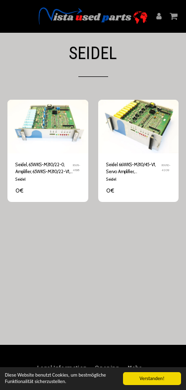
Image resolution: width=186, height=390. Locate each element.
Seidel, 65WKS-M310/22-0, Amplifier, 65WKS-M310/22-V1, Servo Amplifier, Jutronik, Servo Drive (42, 168)
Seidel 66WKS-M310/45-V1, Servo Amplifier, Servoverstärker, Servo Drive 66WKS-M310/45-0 (133, 168)
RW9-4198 (76, 167)
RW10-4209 (166, 167)
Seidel (20, 179)
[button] (10, 15)
